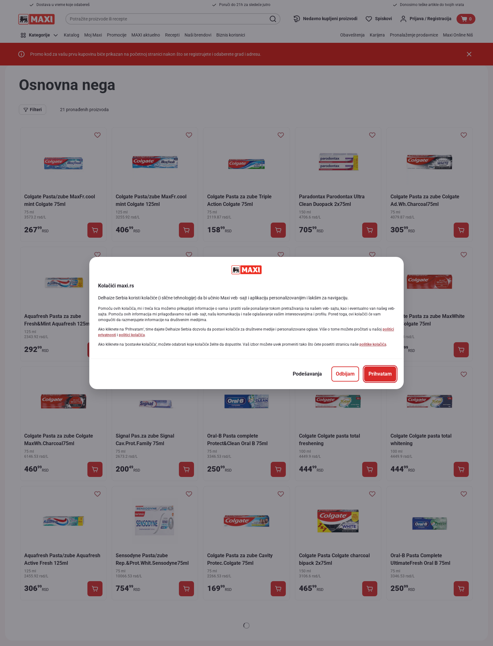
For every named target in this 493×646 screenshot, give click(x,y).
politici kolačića (132, 335)
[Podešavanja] (307, 374)
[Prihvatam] (380, 374)
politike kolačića (372, 344)
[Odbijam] (345, 374)
